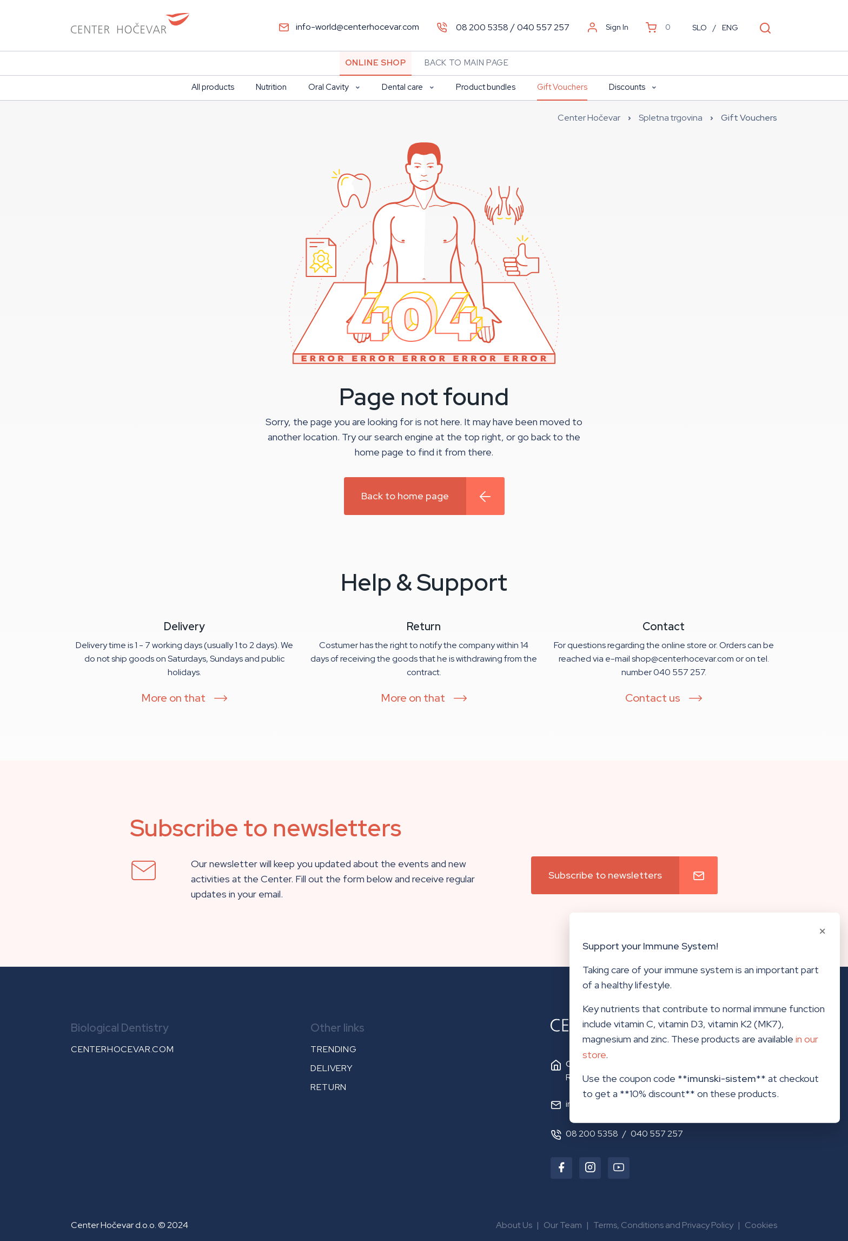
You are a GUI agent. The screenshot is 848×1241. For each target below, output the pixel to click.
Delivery (331, 1068)
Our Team (563, 1225)
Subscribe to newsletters (605, 875)
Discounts (633, 87)
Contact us (652, 698)
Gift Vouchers (562, 87)
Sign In (607, 27)
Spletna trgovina (671, 117)
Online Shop (375, 62)
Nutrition (271, 87)
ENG (730, 27)
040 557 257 (543, 26)
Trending (333, 1049)
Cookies (761, 1225)
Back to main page (467, 62)
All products (212, 87)
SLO (699, 27)
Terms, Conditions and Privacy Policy (663, 1225)
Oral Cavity (334, 87)
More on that (174, 698)
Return (328, 1087)
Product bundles (485, 87)
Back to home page (405, 496)
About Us (514, 1225)
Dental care (408, 87)
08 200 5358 (482, 26)
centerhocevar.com (122, 1049)
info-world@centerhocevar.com (349, 26)
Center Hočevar (589, 117)
